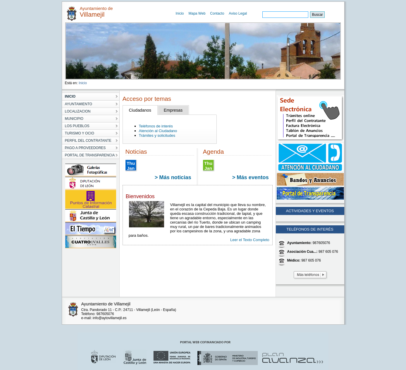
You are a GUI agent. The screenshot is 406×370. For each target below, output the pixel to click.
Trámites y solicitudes (157, 135)
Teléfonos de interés (156, 126)
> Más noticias (173, 177)
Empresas (173, 110)
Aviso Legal (238, 13)
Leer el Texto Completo (249, 240)
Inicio (180, 13)
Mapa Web (197, 13)
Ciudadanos (140, 110)
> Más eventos (250, 177)
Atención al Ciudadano (158, 131)
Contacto (217, 13)
